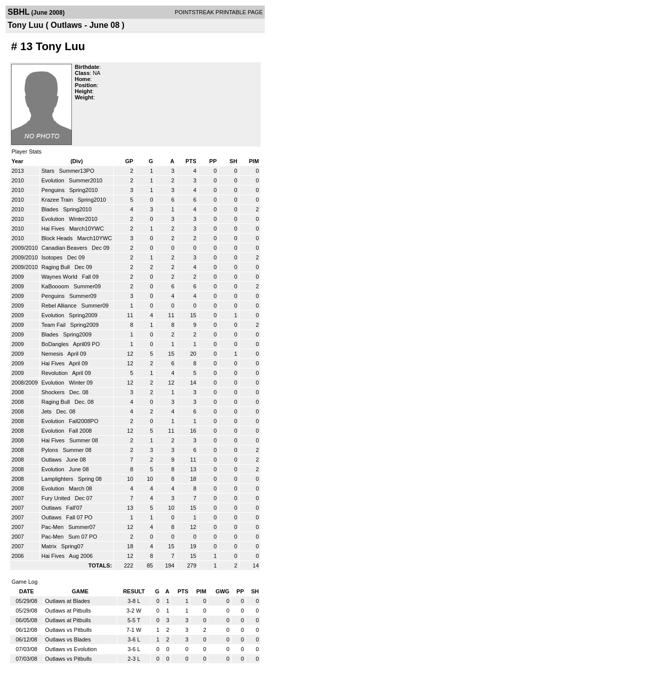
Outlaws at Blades (67, 601)
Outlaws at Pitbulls (68, 611)
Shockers (54, 392)
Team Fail (54, 325)
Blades (51, 209)
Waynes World (60, 277)
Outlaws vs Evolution (71, 649)
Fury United (57, 498)
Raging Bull (56, 267)
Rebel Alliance (60, 305)
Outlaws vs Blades (68, 639)
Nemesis (53, 354)
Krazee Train (58, 200)
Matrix (50, 546)
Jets (47, 411)
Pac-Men (53, 527)
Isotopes (53, 257)
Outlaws (52, 460)
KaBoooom (56, 286)
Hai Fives (54, 228)
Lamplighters (58, 479)
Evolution (54, 180)
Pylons (51, 450)
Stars (49, 171)
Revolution (55, 373)
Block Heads (58, 238)
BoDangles (56, 344)
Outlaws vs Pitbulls (68, 630)
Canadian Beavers (65, 248)
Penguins (54, 190)
